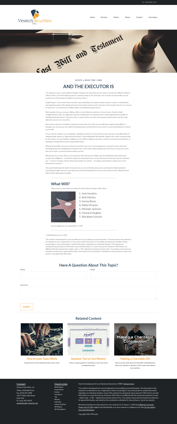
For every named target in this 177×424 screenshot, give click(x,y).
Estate (57, 392)
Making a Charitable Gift (135, 358)
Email (92, 269)
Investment (59, 389)
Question (24, 285)
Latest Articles (60, 404)
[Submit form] (26, 306)
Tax (55, 397)
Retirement (58, 387)
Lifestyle (57, 402)
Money (57, 399)
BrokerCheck (129, 384)
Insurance (58, 394)
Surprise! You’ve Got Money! (88, 358)
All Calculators (60, 409)
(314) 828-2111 (149, 2)
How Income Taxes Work (42, 358)
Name (22, 269)
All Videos (58, 407)
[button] (104, 17)
